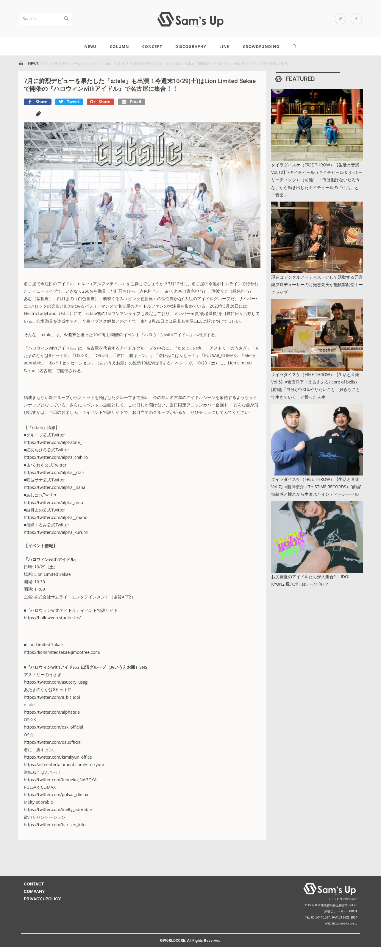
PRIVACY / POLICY (42, 900)
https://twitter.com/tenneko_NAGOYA (60, 781)
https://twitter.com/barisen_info (55, 826)
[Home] (21, 64)
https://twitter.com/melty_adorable (58, 811)
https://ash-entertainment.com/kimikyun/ (64, 766)
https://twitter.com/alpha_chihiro (56, 458)
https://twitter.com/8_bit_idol (52, 698)
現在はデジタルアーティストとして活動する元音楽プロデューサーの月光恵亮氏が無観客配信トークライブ (317, 286)
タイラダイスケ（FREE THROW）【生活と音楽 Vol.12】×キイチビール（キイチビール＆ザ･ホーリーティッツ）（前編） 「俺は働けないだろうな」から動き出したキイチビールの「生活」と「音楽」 (317, 181)
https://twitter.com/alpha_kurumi (56, 534)
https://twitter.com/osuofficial (53, 743)
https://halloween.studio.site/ (52, 619)
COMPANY (34, 893)
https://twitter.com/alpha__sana (54, 489)
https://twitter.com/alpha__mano (56, 518)
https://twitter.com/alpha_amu (53, 503)
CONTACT (34, 885)
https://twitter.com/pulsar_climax (56, 796)
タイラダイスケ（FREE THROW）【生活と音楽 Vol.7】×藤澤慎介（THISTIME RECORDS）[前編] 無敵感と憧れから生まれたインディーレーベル (316, 488)
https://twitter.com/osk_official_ (54, 728)
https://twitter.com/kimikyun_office (58, 758)
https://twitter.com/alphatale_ (53, 444)
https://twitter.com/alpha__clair (54, 473)
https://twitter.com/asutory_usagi (56, 683)
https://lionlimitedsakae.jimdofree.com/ (62, 653)
